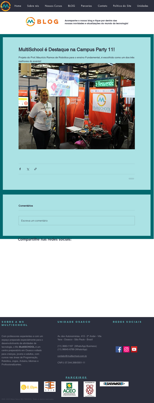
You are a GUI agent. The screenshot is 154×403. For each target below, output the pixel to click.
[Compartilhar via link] (35, 168)
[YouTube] (134, 349)
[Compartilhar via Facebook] (20, 168)
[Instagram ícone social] (126, 349)
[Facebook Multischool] (119, 349)
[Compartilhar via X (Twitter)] (27, 168)
